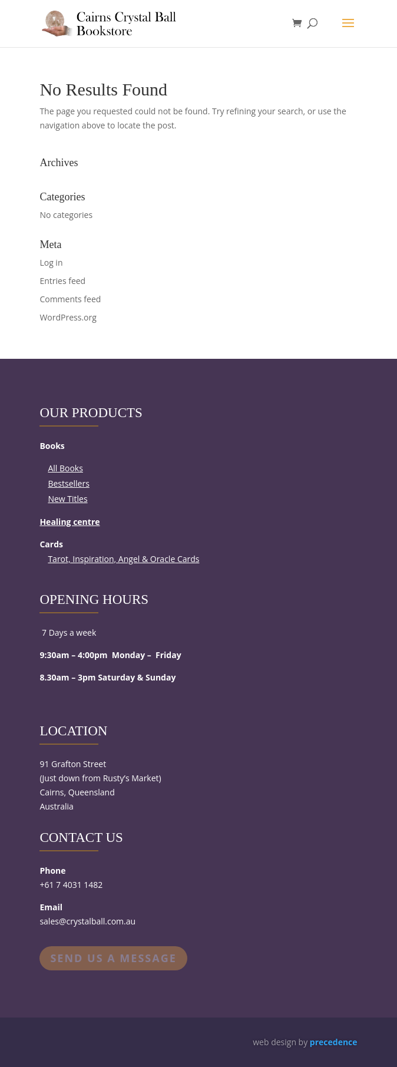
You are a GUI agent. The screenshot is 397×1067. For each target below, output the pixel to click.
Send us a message (113, 958)
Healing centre (69, 521)
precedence (334, 1042)
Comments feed (70, 299)
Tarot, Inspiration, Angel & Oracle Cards (123, 558)
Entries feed (62, 280)
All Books (65, 468)
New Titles (67, 498)
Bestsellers (68, 483)
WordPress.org (67, 317)
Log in (50, 262)
